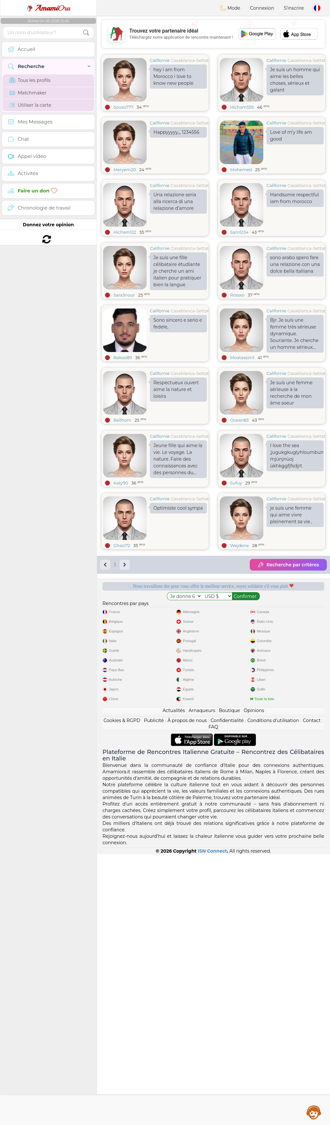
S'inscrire (294, 8)
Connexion (262, 8)
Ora (48, 8)
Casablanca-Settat (190, 60)
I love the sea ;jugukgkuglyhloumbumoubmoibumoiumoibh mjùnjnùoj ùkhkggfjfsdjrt (297, 555)
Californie (160, 60)
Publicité (154, 991)
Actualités (173, 981)
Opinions (254, 981)
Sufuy (236, 582)
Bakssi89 (122, 407)
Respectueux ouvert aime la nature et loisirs (176, 439)
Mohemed (241, 169)
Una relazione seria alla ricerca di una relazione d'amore (174, 201)
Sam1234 (239, 232)
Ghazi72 (121, 644)
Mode (230, 8)
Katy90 (120, 582)
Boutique (229, 981)
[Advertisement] (213, 33)
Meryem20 (124, 169)
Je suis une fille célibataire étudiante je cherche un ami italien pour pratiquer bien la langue (177, 320)
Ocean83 (239, 469)
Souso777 (123, 107)
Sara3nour (124, 344)
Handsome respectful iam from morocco (294, 198)
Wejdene (239, 644)
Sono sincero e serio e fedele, (177, 373)
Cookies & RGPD (121, 991)
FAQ (213, 998)
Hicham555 (242, 107)
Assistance (314, 1112)
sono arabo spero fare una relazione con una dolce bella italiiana (295, 314)
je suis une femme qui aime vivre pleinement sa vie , (291, 614)
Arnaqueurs (202, 981)
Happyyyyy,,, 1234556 (176, 132)
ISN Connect (212, 1122)
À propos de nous (187, 991)
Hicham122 (124, 232)
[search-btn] (86, 32)
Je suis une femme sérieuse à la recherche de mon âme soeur (291, 442)
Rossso (237, 344)
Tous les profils (30, 80)
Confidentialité (227, 991)
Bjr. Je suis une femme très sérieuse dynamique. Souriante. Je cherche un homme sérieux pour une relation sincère (294, 384)
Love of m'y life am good (291, 135)
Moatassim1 (242, 407)
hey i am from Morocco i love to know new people (173, 76)
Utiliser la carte (30, 105)
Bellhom (122, 469)
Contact (312, 991)
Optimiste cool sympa (178, 607)
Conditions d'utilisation (273, 991)
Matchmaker (28, 93)
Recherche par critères (288, 664)
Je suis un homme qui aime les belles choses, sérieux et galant (295, 80)
